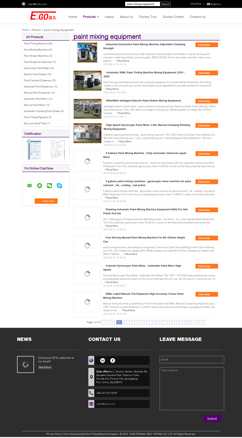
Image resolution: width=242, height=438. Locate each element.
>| (202, 322)
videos (109, 16)
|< (104, 322)
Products (89, 16)
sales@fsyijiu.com (37, 4)
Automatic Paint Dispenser (38, 86)
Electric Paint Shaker (35, 74)
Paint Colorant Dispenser (37, 80)
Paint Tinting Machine (36, 43)
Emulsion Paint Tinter (35, 123)
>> (194, 322)
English (216, 4)
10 (187, 322)
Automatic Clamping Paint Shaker (42, 111)
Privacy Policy (54, 433)
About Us (126, 16)
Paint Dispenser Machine (37, 61)
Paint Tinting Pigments (36, 117)
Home (73, 16)
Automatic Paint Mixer (36, 98)
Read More (123, 60)
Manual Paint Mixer (34, 104)
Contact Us (198, 16)
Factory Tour (148, 16)
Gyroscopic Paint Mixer (36, 68)
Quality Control (173, 16)
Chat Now (206, 45)
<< (111, 322)
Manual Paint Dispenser (37, 92)
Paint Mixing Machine (35, 49)
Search (165, 4)
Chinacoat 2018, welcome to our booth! (56, 359)
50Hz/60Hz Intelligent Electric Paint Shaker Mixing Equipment (143, 100)
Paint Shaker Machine (36, 55)
